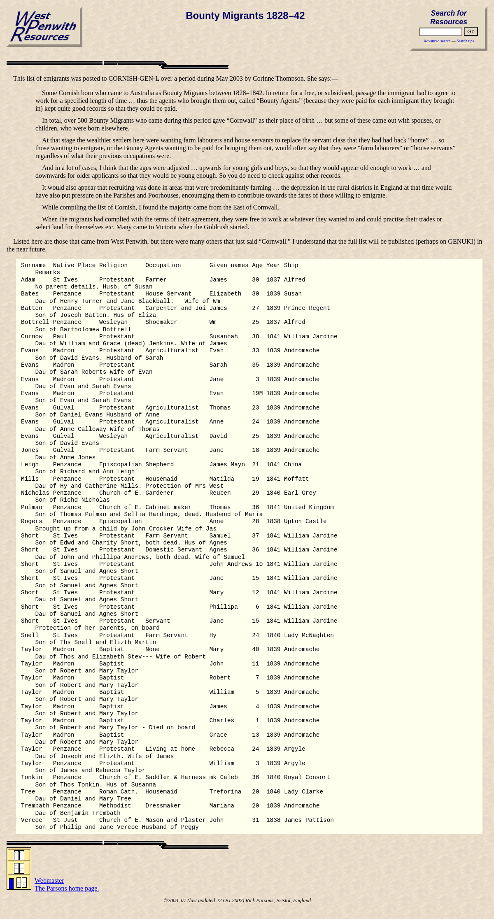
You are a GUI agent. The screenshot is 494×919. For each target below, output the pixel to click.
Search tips (465, 41)
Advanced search (437, 41)
